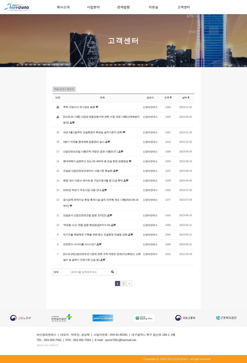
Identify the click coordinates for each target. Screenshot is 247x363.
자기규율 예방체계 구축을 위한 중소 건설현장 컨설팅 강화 (95, 234)
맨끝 (129, 283)
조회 (168, 97)
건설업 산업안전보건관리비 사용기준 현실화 (88, 170)
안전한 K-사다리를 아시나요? (80, 244)
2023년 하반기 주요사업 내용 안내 (82, 190)
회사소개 (63, 7)
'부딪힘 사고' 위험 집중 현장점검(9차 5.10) (87, 225)
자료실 (153, 7)
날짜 (185, 97)
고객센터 (183, 7)
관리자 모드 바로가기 (51, 345)
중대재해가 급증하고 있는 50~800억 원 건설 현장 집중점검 (96, 161)
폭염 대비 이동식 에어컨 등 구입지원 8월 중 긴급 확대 (93, 180)
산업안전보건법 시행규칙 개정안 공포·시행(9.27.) (90, 151)
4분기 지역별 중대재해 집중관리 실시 (84, 141)
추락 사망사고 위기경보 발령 (79, 107)
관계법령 (123, 7)
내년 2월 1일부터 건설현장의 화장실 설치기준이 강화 (93, 132)
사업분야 (93, 7)
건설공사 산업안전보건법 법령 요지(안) (85, 215)
